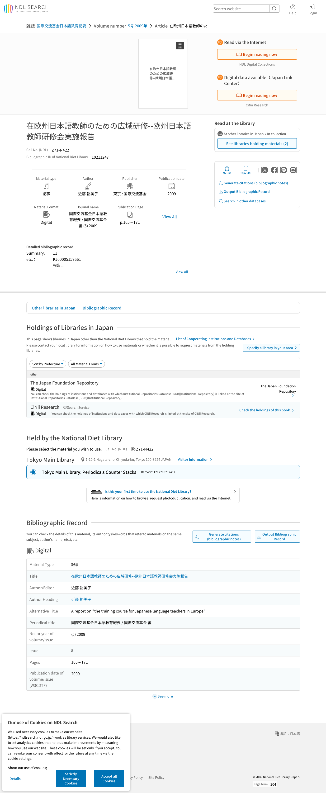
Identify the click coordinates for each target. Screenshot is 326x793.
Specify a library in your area (272, 348)
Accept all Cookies (109, 778)
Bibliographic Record (102, 308)
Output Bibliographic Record (244, 191)
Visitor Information (196, 459)
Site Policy (156, 777)
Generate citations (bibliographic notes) (253, 182)
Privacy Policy (132, 777)
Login (312, 9)
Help (293, 9)
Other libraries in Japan (53, 308)
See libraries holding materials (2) (257, 143)
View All (169, 216)
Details (15, 778)
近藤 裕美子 (81, 599)
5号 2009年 (137, 25)
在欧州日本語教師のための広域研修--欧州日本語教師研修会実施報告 (129, 576)
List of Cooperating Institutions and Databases (216, 339)
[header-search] (246, 9)
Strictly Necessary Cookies (71, 778)
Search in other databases (242, 201)
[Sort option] (47, 364)
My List (227, 170)
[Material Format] (86, 364)
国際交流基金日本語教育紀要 (61, 25)
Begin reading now (256, 54)
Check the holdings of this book (267, 410)
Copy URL (246, 170)
